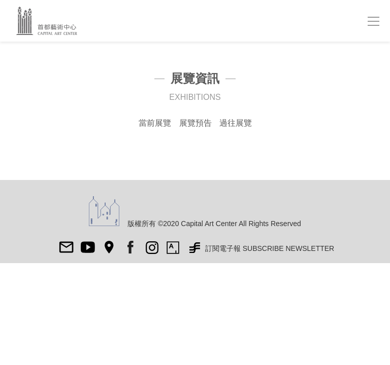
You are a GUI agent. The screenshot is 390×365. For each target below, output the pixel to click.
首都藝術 (51, 21)
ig (152, 247)
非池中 (194, 247)
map (109, 247)
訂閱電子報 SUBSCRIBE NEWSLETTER (269, 248)
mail (66, 247)
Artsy (173, 247)
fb (130, 247)
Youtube (88, 247)
